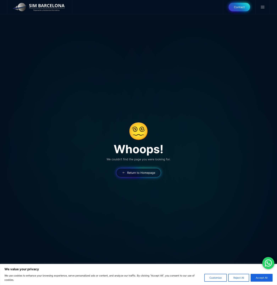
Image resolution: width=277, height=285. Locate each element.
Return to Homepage (138, 172)
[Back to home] (39, 7)
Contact (239, 7)
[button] (262, 7)
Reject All (238, 277)
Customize (215, 277)
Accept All (261, 277)
